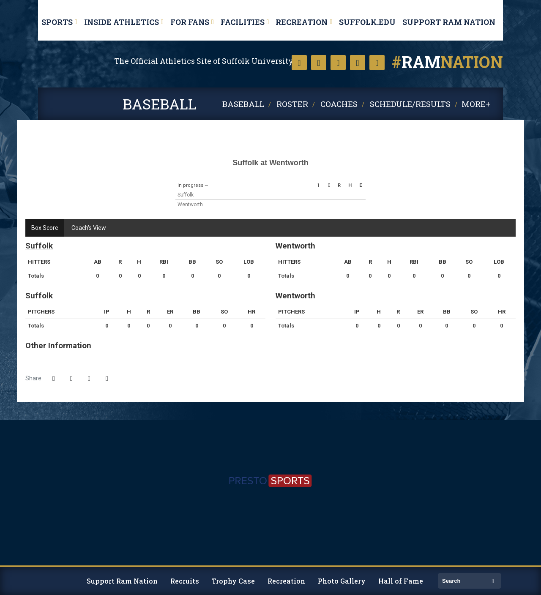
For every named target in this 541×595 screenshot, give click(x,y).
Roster (292, 103)
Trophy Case (233, 580)
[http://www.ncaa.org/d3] (492, 427)
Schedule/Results (410, 103)
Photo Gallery (342, 580)
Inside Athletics (121, 22)
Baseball (243, 103)
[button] (107, 379)
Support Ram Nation (448, 22)
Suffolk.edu (367, 22)
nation (447, 61)
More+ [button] (476, 103)
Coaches (339, 103)
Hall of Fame (400, 580)
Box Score (44, 227)
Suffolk (60, 76)
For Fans (189, 22)
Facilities (243, 22)
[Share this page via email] (89, 379)
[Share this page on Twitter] (71, 379)
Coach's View (88, 227)
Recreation (302, 22)
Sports (57, 22)
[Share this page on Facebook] (54, 379)
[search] (463, 581)
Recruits (184, 580)
